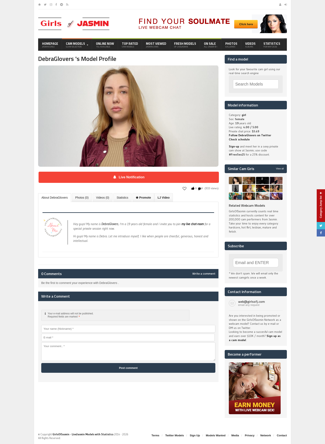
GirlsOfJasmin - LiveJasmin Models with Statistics (82, 434)
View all (280, 168)
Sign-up (234, 146)
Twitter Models (174, 435)
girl (244, 115)
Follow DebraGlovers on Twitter (250, 135)
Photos (231, 44)
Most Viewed (156, 44)
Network (265, 435)
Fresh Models (185, 44)
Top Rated (130, 44)
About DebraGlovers (54, 197)
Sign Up (195, 435)
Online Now (105, 44)
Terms (155, 435)
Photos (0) (82, 197)
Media (235, 435)
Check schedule (239, 139)
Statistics (271, 44)
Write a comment (203, 273)
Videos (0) (102, 197)
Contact (282, 435)
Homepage (50, 44)
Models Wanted (216, 435)
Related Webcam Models (247, 205)
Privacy (249, 435)
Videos (250, 44)
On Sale (210, 44)
